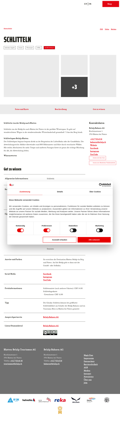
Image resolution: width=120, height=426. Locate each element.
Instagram (47, 278)
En (85, 4)
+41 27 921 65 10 (56, 363)
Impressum (89, 361)
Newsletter (89, 379)
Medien (87, 373)
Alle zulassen (94, 240)
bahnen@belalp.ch (52, 366)
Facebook (47, 275)
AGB (86, 370)
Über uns (88, 382)
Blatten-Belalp (8, 28)
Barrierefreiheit (91, 367)
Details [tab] (60, 192)
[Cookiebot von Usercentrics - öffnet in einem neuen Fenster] (100, 185)
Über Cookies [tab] (95, 192)
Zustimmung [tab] (25, 192)
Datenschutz (89, 364)
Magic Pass (88, 358)
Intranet (87, 376)
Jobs (85, 385)
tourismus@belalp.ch (13, 366)
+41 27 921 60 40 (16, 363)
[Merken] (113, 28)
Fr (90, 4)
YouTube (47, 281)
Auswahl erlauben (59, 240)
